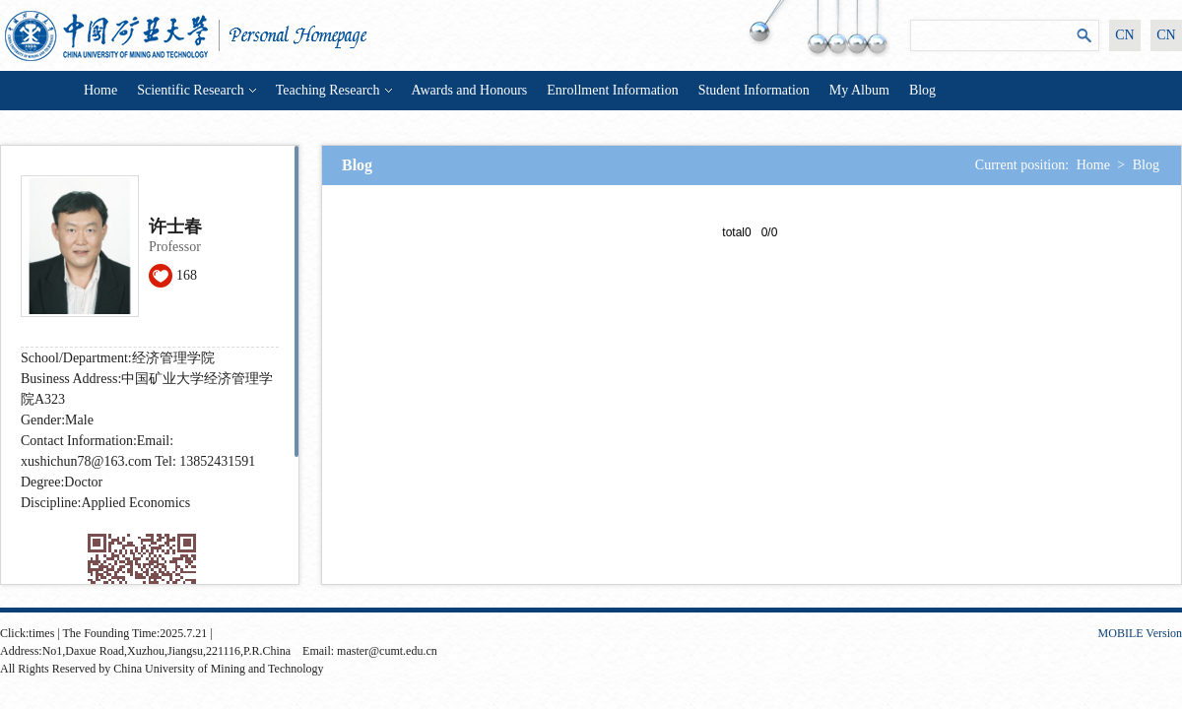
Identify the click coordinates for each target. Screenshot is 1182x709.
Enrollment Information (612, 90)
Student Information (754, 90)
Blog (922, 90)
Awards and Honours (470, 90)
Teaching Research (334, 90)
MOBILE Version (1140, 633)
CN (1124, 35)
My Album (859, 90)
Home (100, 90)
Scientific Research (196, 90)
